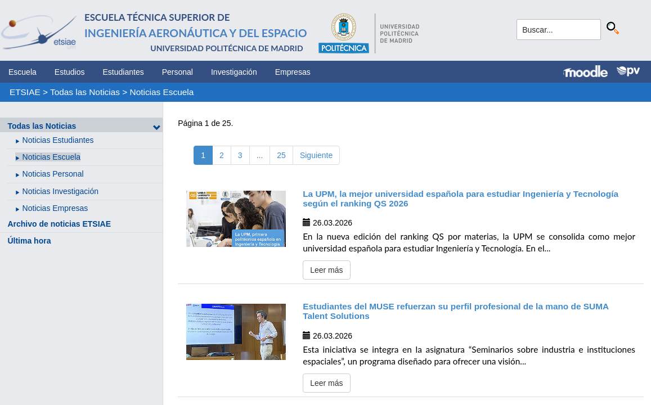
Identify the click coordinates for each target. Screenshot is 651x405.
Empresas (293, 72)
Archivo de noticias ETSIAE (59, 223)
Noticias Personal (53, 173)
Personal (177, 72)
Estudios (70, 72)
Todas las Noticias (85, 92)
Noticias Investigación (60, 191)
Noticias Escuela (162, 92)
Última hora (29, 240)
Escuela (22, 72)
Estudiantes (123, 72)
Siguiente (316, 155)
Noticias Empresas (55, 208)
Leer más (326, 270)
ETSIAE (25, 92)
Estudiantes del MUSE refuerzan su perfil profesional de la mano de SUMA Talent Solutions (455, 311)
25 (281, 155)
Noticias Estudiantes (58, 140)
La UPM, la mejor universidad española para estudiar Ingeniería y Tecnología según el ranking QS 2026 (460, 198)
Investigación (234, 72)
